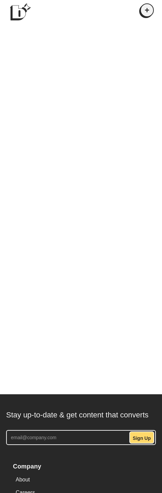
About (23, 479)
